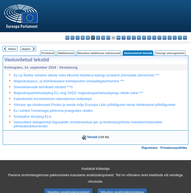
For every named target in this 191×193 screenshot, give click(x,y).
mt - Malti (144, 38)
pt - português (159, 38)
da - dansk (83, 38)
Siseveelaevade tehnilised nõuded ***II (43, 87)
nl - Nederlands (149, 38)
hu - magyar (139, 38)
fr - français (108, 38)
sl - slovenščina (175, 38)
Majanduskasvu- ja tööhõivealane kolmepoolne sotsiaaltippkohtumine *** (69, 81)
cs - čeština (78, 38)
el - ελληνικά (98, 38)
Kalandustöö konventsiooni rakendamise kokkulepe (53, 99)
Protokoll (47, 53)
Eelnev (12, 48)
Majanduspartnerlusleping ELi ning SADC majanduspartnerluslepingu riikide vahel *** (78, 93)
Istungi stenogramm (170, 53)
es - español (72, 38)
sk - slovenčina (170, 38)
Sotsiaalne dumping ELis (33, 116)
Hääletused (66, 53)
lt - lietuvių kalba (134, 38)
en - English (103, 38)
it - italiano (124, 38)
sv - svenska (185, 38)
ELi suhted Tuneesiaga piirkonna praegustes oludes (53, 111)
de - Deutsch (88, 38)
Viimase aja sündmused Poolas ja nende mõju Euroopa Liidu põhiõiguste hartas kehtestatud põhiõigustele (95, 105)
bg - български (67, 38)
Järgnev (25, 48)
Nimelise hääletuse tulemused (99, 53)
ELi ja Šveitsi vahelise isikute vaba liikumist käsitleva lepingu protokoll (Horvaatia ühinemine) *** (87, 75)
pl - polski (154, 38)
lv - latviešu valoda (129, 38)
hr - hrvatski (118, 38)
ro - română (164, 38)
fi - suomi (180, 38)
